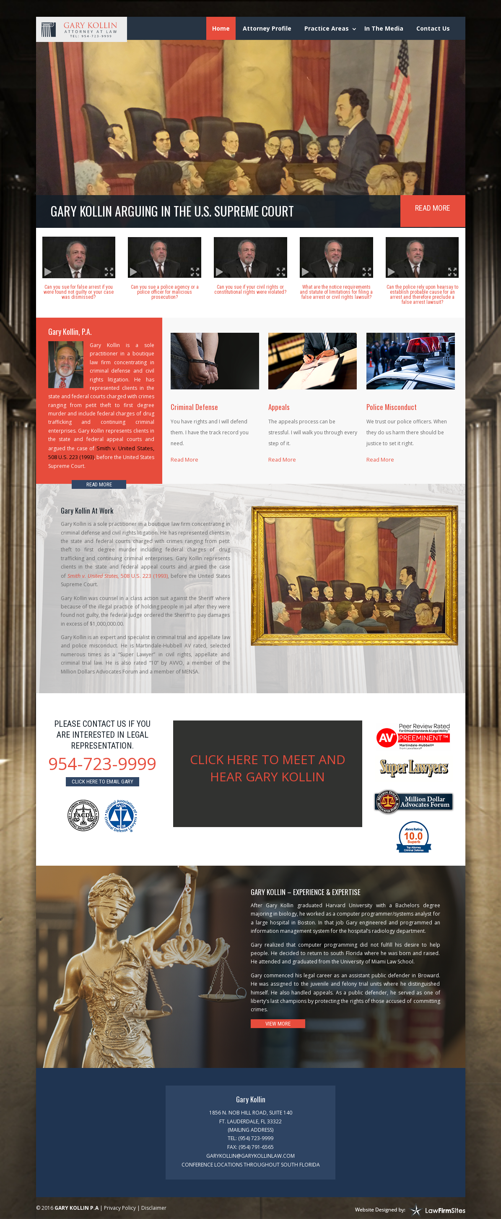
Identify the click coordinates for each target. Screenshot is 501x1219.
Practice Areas (326, 28)
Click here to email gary (102, 779)
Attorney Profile (267, 28)
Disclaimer (153, 1205)
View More (278, 1021)
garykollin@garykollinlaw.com (250, 1153)
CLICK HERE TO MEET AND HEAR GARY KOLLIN (267, 766)
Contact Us (433, 28)
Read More (432, 208)
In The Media (383, 28)
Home (221, 28)
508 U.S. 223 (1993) (117, 574)
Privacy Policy (120, 1205)
